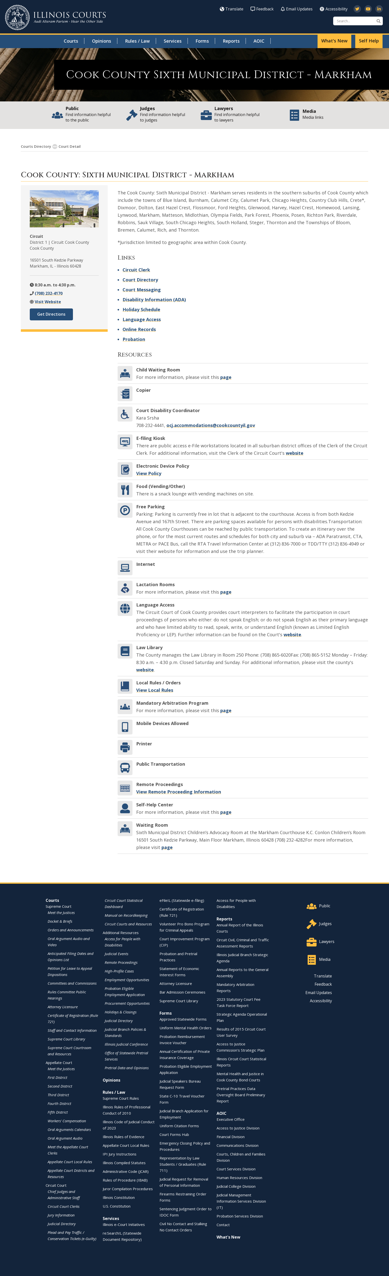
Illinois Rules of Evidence (123, 1136)
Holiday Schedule (141, 309)
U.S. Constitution (116, 1205)
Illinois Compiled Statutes (124, 1162)
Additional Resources (121, 932)
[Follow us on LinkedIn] (379, 9)
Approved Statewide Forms (183, 1018)
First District (57, 1077)
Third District (58, 1094)
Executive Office (231, 1119)
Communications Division (238, 1145)
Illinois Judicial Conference (126, 1043)
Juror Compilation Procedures (128, 1188)
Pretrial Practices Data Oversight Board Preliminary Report (241, 1094)
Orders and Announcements (71, 929)
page (225, 377)
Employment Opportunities (127, 979)
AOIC (259, 41)
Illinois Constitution (119, 1197)
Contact (223, 1224)
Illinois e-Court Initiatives (124, 1224)
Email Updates (297, 9)
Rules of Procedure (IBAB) (125, 1179)
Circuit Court (56, 1185)
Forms (202, 41)
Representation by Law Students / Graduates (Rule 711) (183, 1164)
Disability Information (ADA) (154, 299)
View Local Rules (154, 690)
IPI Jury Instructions (119, 1153)
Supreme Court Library (66, 1038)
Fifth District (58, 1111)
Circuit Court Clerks (63, 1206)
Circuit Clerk (136, 270)
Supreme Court (58, 906)
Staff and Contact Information (72, 1030)
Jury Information (61, 1214)
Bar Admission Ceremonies (182, 991)
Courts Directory (36, 146)
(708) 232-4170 (49, 293)
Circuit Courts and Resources (128, 923)
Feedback (262, 9)
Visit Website (48, 301)
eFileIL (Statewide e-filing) (182, 900)
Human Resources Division (239, 1177)
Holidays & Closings (120, 1011)
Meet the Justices (61, 912)
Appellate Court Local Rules (70, 1161)
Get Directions (51, 314)
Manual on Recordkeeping (126, 914)
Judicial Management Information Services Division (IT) (241, 1201)
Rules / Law (137, 41)
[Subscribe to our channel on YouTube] (368, 9)
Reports (231, 41)
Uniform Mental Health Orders (186, 1027)
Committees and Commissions (72, 982)
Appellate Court (59, 1062)
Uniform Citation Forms (179, 1125)
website (294, 453)
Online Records (139, 329)
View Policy (148, 473)
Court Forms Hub (174, 1134)
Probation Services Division (240, 1215)
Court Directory (140, 279)
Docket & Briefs (60, 920)
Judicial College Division (236, 1186)
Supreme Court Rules (121, 1097)
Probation (134, 339)
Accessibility (334, 9)
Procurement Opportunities (127, 1003)
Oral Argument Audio (65, 1137)
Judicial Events (116, 953)
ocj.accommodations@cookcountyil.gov (210, 425)
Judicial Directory (62, 1223)
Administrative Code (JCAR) (126, 1171)
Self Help (369, 41)
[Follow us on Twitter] (357, 9)
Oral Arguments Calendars (69, 1129)
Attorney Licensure (63, 1006)
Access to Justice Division (238, 1127)
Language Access (142, 319)
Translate (231, 9)
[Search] (358, 21)
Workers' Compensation (67, 1120)
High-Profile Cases (119, 970)
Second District (60, 1085)
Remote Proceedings (121, 962)
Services (173, 41)
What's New (334, 41)
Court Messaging (142, 289)
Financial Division (231, 1136)
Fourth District (59, 1103)
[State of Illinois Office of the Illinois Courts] (55, 17)
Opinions (101, 41)
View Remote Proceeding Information (178, 791)
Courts (71, 41)
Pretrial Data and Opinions (127, 1067)
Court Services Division (236, 1168)
